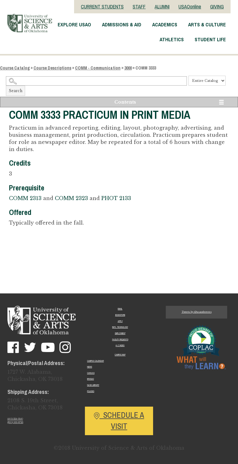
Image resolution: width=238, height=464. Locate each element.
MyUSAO (90, 378)
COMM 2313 (25, 198)
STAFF (139, 6)
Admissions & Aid (121, 24)
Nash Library (93, 385)
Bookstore (120, 315)
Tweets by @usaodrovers (197, 311)
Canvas (91, 373)
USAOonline (189, 6)
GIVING (217, 6)
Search (15, 90)
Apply (120, 321)
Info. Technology (120, 327)
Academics (164, 24)
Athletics (172, 39)
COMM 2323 (71, 198)
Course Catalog (15, 68)
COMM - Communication (98, 68)
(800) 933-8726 (15, 422)
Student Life (210, 39)
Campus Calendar (95, 360)
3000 (128, 68)
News (89, 366)
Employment (120, 333)
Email (120, 308)
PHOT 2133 (116, 198)
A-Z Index (120, 345)
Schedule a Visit (119, 420)
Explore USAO (74, 24)
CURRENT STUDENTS (102, 6)
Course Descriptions (52, 68)
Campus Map (120, 354)
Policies (90, 391)
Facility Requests (120, 339)
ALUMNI (162, 6)
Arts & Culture (207, 24)
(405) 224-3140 (15, 418)
